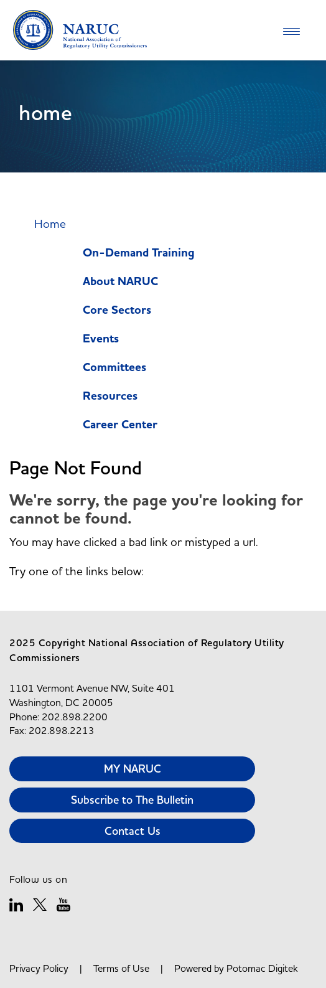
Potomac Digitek (262, 968)
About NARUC (120, 281)
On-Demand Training (139, 253)
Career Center (120, 424)
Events (101, 339)
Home (50, 223)
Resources (110, 396)
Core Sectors (117, 310)
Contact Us (133, 831)
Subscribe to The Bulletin (132, 800)
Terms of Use (121, 968)
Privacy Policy (38, 968)
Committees (114, 367)
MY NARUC (132, 768)
